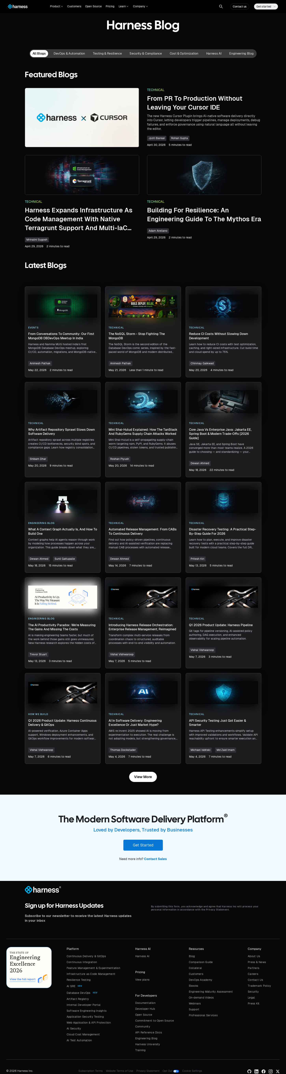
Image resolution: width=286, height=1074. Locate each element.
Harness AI (142, 956)
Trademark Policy (259, 985)
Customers (74, 6)
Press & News (257, 962)
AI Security (74, 1028)
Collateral (195, 968)
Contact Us (255, 979)
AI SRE (71, 986)
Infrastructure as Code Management (91, 974)
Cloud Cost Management (83, 1034)
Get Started (143, 845)
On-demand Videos (201, 997)
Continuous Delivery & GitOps (86, 956)
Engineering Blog (146, 1038)
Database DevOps (78, 992)
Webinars (195, 1003)
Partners (253, 968)
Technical (155, 90)
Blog (192, 956)
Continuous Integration (82, 962)
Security (253, 991)
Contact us (240, 6)
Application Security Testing (85, 1016)
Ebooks (193, 985)
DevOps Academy (200, 979)
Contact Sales (155, 859)
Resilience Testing (79, 979)
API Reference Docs (148, 1032)
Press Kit (253, 1003)
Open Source (93, 6)
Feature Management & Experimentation (93, 968)
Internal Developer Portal (84, 1004)
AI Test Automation (79, 1040)
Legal (251, 997)
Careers (253, 974)
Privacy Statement (147, 1070)
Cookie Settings (192, 1070)
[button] (56, 6)
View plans (142, 979)
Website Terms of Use (119, 1070)
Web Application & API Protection (89, 1022)
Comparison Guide (201, 962)
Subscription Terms (90, 1070)
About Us (254, 956)
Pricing (110, 6)
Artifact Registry (78, 999)
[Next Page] (143, 777)
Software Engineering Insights (86, 1010)
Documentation (145, 1002)
